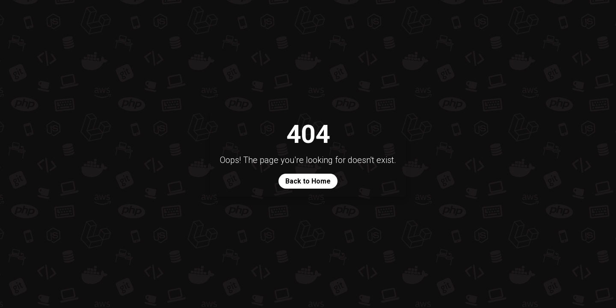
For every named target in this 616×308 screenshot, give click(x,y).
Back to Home (308, 181)
